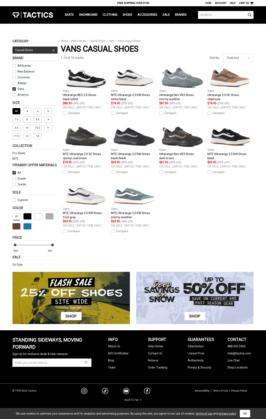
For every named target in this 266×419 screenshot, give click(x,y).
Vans (18, 89)
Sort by (214, 57)
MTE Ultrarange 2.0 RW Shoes (134, 84)
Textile (19, 184)
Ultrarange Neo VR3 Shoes (182, 84)
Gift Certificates (118, 353)
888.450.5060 (236, 346)
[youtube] (126, 391)
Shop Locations (238, 367)
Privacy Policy (239, 390)
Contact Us (155, 353)
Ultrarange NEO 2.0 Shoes (86, 84)
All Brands (24, 65)
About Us (114, 346)
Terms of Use (220, 390)
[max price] (52, 251)
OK (245, 413)
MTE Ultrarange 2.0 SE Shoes (86, 143)
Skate (69, 15)
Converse (23, 77)
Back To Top (133, 399)
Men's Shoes (78, 40)
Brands (181, 15)
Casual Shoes (35, 50)
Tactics (32, 15)
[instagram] (84, 391)
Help (233, 3)
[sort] (238, 58)
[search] (226, 15)
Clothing (110, 15)
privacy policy (227, 413)
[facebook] (147, 391)
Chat (208, 3)
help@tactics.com (239, 353)
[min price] (18, 251)
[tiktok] (105, 391)
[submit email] (86, 361)
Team (112, 367)
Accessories (147, 15)
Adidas (22, 83)
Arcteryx (23, 94)
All (16, 172)
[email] (51, 363)
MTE (15, 158)
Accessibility (202, 390)
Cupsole (22, 200)
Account (221, 3)
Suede (21, 178)
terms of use (204, 413)
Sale (166, 15)
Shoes (127, 15)
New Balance (25, 71)
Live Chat (234, 360)
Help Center (155, 346)
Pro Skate (18, 153)
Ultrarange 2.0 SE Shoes (230, 84)
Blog (111, 360)
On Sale (17, 264)
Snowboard (88, 15)
